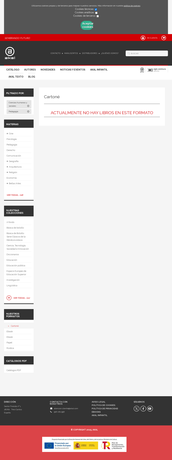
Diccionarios (13, 254)
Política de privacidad (105, 408)
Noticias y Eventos (72, 69)
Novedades (48, 69)
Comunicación (14, 155)
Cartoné (15, 326)
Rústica (10, 348)
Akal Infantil (99, 69)
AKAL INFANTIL (100, 415)
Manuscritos (71, 53)
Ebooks (96, 412)
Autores (30, 69)
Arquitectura (14, 167)
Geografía (12, 161)
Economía (12, 178)
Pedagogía (19, 111)
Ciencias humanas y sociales (19, 104)
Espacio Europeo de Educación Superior (16, 273)
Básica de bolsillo (15, 227)
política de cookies (132, 6)
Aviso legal (98, 402)
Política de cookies (103, 405)
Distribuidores (89, 53)
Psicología (12, 139)
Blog (31, 76)
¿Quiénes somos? (109, 53)
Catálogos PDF (14, 370)
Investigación (13, 280)
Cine (10, 134)
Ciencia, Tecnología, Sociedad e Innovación (18, 247)
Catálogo (12, 69)
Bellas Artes (14, 183)
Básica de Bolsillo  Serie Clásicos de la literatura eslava (16, 236)
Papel (9, 342)
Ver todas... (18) (15, 195)
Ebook (10, 331)
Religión (12, 172)
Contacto (55, 53)
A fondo (10, 222)
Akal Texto (16, 76)
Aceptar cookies (87, 25)
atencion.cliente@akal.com (66, 408)
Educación (12, 260)
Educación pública (16, 265)
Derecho (11, 150)
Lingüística (12, 285)
